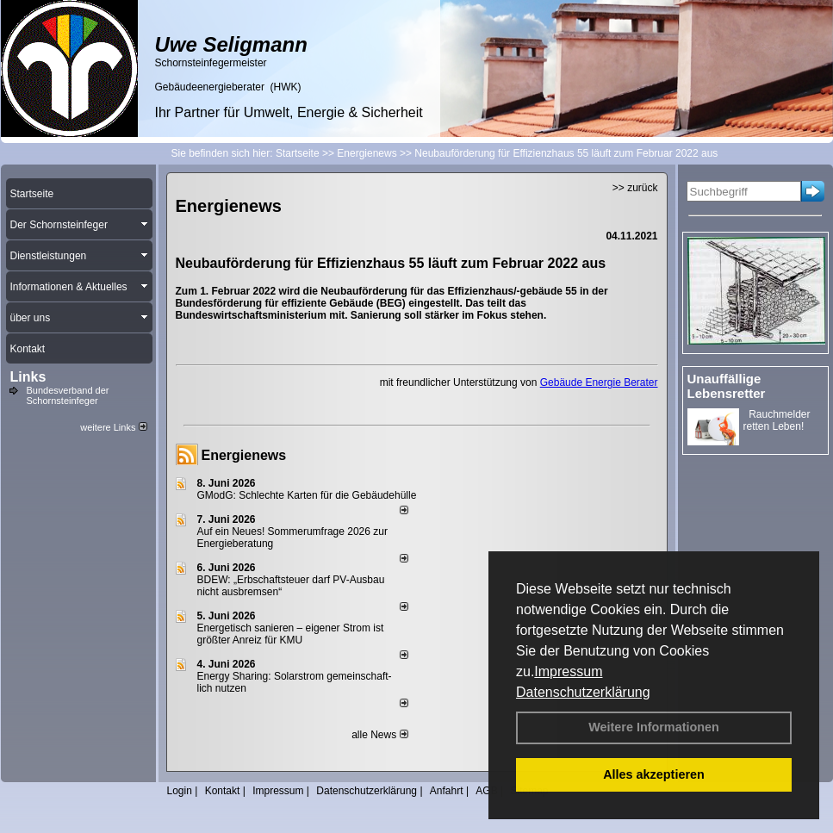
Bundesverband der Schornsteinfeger (68, 395)
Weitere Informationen (653, 727)
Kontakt (222, 791)
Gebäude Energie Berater (599, 382)
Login (179, 791)
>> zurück (635, 188)
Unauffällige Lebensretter (726, 386)
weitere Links (113, 427)
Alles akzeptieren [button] (654, 774)
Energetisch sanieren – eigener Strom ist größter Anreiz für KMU (290, 634)
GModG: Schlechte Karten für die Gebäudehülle (307, 495)
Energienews (244, 455)
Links (28, 377)
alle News (379, 735)
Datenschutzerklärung (583, 692)
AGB (486, 791)
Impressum (568, 671)
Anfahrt (446, 791)
